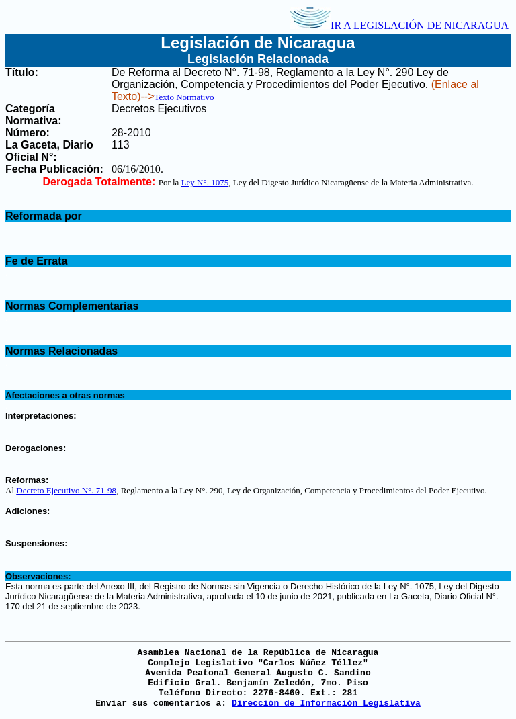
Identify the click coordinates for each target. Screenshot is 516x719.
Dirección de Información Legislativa (326, 703)
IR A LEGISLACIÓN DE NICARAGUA (399, 25)
